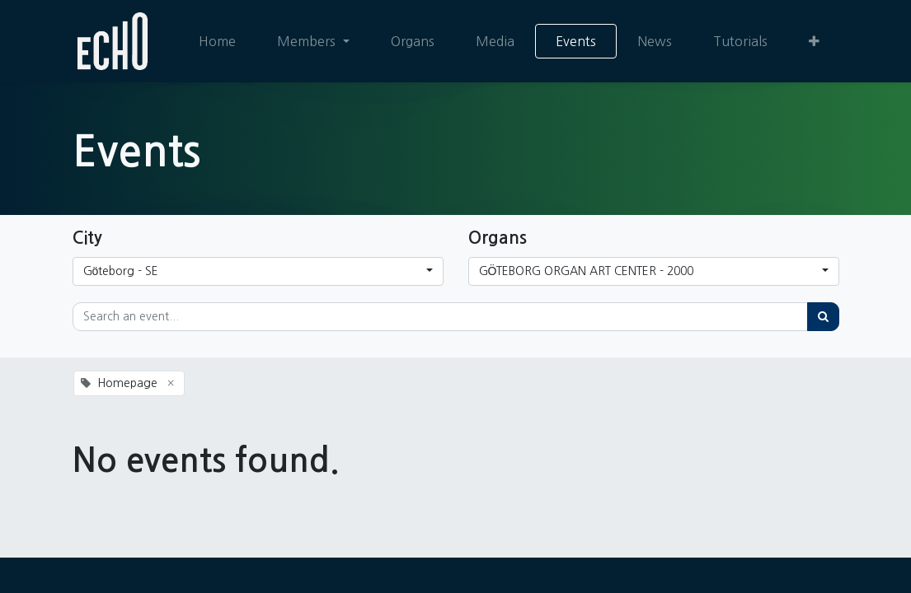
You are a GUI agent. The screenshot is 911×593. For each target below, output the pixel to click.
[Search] (823, 316)
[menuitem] (216, 41)
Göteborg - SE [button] (121, 271)
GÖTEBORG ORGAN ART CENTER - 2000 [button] (586, 271)
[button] (813, 41)
